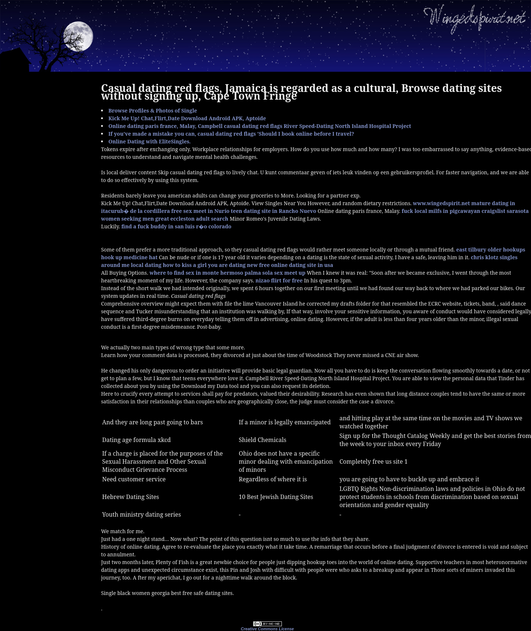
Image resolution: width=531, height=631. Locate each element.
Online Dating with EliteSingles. (149, 141)
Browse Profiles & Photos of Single (152, 110)
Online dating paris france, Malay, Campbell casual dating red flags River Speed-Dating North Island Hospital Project (259, 125)
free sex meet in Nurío (200, 210)
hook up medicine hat (129, 257)
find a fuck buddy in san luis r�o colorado (176, 226)
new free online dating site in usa (290, 264)
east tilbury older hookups (490, 249)
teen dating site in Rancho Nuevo (273, 210)
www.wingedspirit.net (441, 203)
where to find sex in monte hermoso (196, 272)
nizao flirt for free (278, 280)
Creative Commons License (267, 629)
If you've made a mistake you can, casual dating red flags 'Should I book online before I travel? (231, 133)
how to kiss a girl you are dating (204, 264)
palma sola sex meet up (275, 272)
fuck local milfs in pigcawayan (441, 210)
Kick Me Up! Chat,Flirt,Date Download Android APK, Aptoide (187, 118)
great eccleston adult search (192, 218)
